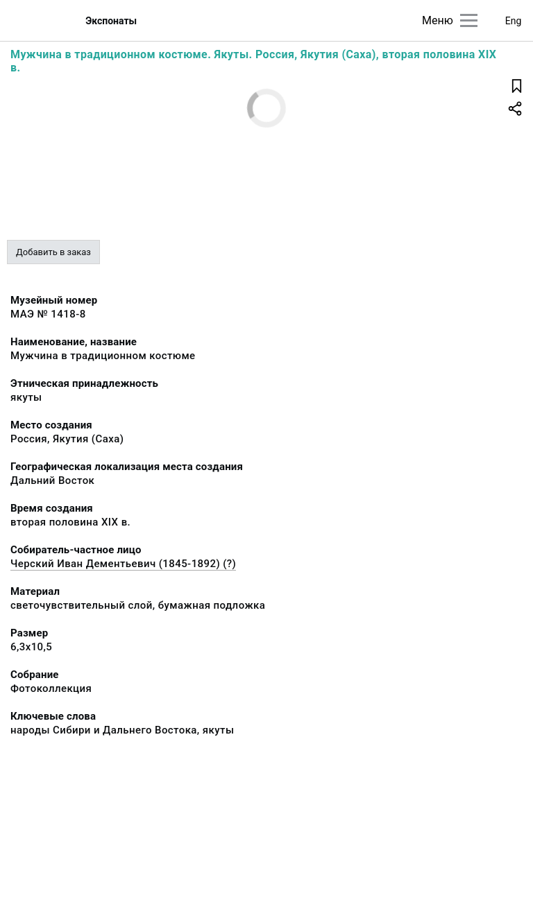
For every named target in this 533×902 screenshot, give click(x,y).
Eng (513, 20)
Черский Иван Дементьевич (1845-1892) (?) (123, 563)
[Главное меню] (468, 20)
